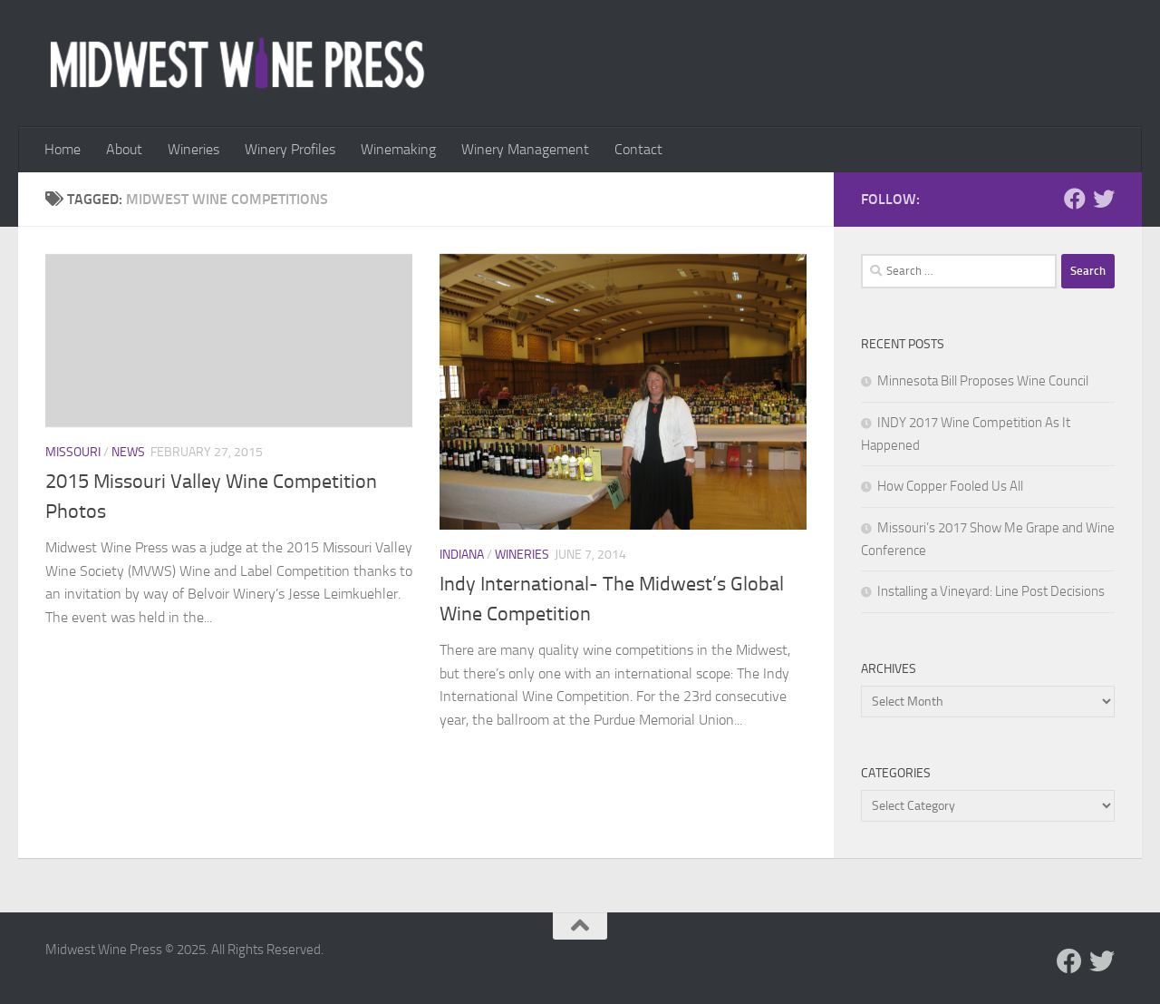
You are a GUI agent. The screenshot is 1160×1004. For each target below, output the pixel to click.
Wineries (193, 149)
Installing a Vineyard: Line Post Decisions (991, 591)
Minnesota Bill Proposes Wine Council (982, 381)
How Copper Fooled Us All (950, 486)
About (124, 149)
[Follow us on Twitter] (1104, 199)
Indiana (462, 554)
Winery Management (525, 149)
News (128, 452)
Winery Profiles (290, 149)
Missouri (73, 452)
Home (62, 149)
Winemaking (398, 149)
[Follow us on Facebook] (1075, 199)
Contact (638, 149)
